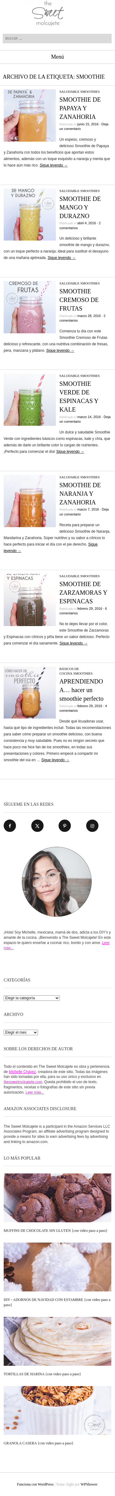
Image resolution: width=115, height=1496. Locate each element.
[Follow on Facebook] (10, 826)
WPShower (89, 1484)
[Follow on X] (37, 826)
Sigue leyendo (53, 165)
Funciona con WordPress (35, 1484)
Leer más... (34, 1092)
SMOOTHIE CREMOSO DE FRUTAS (79, 300)
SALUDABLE (69, 91)
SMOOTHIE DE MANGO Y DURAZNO (80, 207)
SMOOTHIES (90, 91)
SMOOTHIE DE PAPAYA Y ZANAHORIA (80, 108)
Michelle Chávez (22, 1072)
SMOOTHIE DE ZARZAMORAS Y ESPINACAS (83, 593)
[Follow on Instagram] (92, 826)
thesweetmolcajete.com (23, 1082)
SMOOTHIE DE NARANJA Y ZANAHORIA (80, 494)
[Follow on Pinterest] (65, 826)
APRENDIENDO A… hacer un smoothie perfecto (81, 690)
